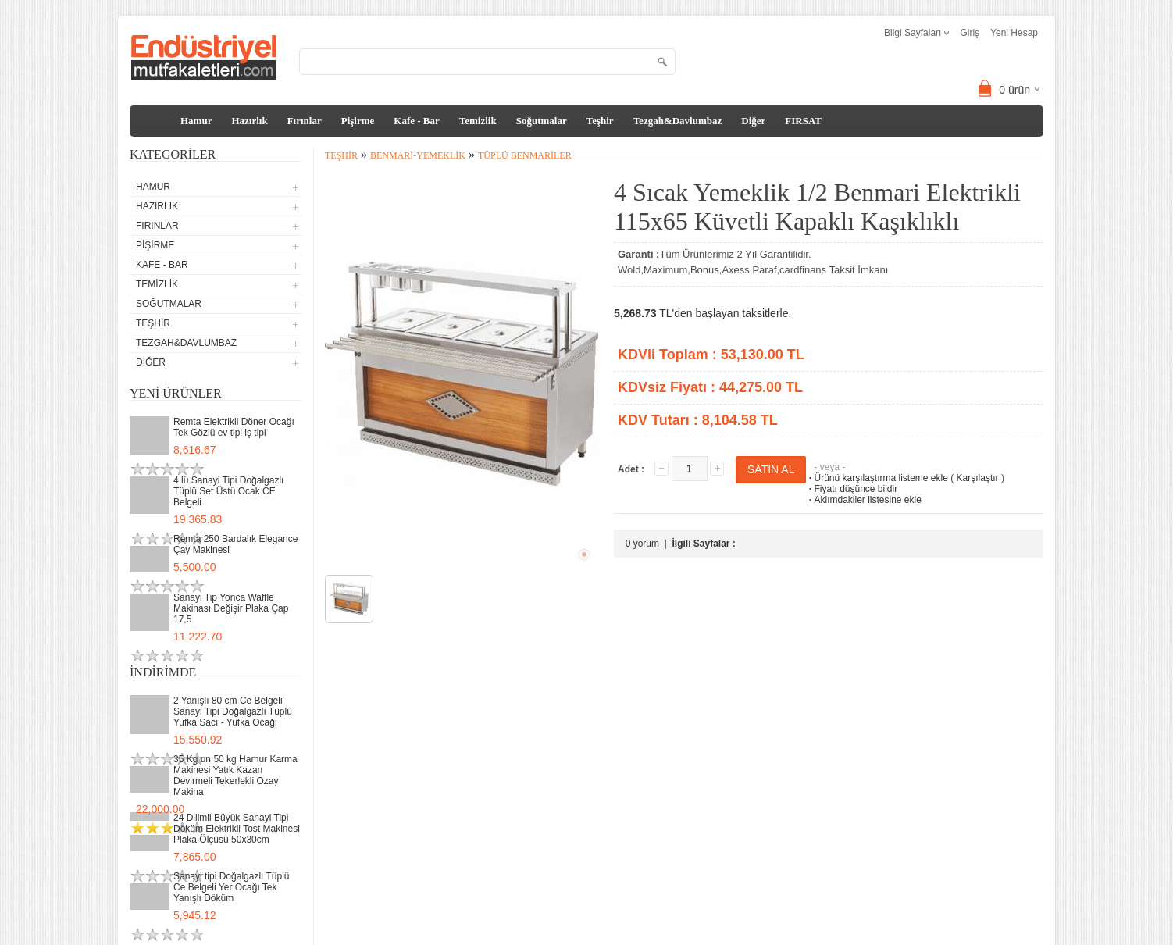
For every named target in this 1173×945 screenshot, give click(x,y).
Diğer (753, 121)
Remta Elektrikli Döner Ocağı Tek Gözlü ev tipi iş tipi (233, 427)
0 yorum (642, 543)
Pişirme (358, 121)
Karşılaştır (978, 477)
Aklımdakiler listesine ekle (863, 499)
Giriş (969, 32)
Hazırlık (249, 121)
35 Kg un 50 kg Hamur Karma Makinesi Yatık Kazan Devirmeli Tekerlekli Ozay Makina (235, 775)
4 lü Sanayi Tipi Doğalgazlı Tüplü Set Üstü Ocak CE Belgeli (228, 491)
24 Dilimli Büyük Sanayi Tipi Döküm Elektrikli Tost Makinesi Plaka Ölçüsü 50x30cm (236, 828)
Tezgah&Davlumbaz (677, 121)
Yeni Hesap (1014, 32)
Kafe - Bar (416, 121)
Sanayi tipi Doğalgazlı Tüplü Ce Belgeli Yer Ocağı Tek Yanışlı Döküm (231, 887)
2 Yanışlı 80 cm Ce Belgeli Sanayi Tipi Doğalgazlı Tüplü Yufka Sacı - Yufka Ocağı (232, 711)
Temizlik (478, 121)
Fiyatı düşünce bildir (851, 488)
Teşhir (600, 121)
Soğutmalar (541, 121)
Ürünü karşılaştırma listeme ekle (876, 477)
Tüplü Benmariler (525, 155)
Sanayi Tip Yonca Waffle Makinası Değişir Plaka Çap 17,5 (230, 608)
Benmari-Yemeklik (417, 155)
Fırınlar (304, 121)
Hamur (196, 121)
